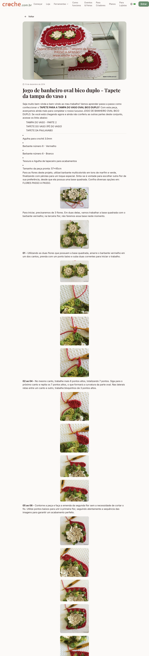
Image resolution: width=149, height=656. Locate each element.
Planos (112, 4)
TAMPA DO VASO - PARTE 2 (41, 122)
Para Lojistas (123, 4)
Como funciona (76, 4)
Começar (38, 4)
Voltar (29, 16)
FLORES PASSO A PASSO (36, 182)
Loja (48, 4)
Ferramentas (61, 4)
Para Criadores (100, 4)
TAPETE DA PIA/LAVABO (39, 130)
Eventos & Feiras (88, 4)
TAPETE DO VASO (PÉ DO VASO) (44, 126)
